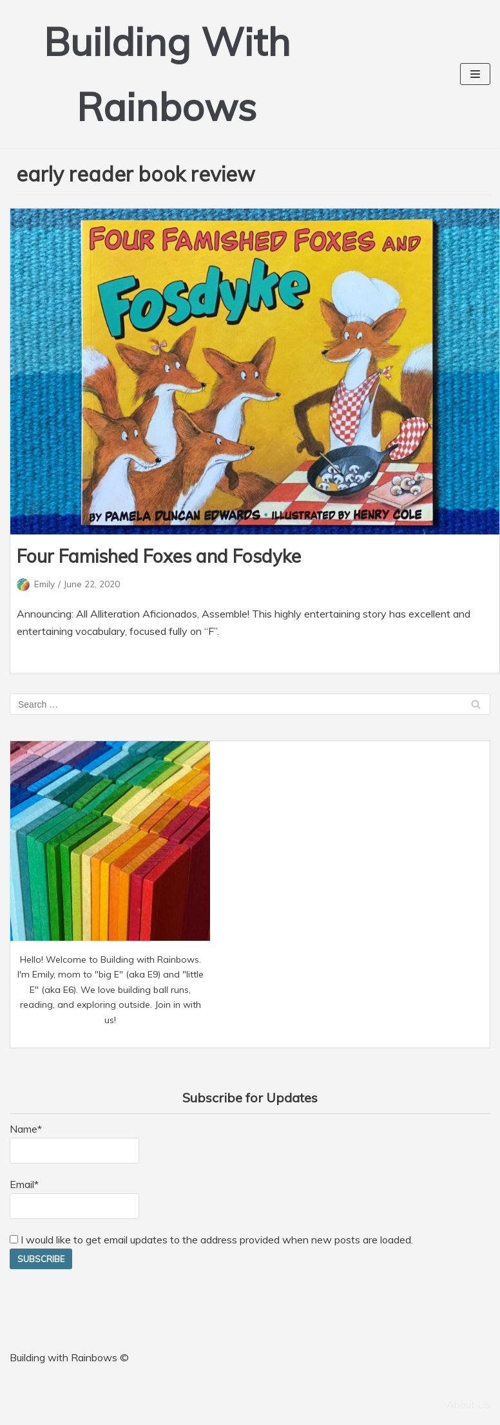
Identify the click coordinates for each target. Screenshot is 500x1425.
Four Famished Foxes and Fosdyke (159, 556)
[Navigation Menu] (475, 74)
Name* (74, 1143)
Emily (44, 583)
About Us (468, 1404)
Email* (74, 1198)
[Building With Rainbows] (166, 74)
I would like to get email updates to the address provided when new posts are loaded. (211, 1239)
